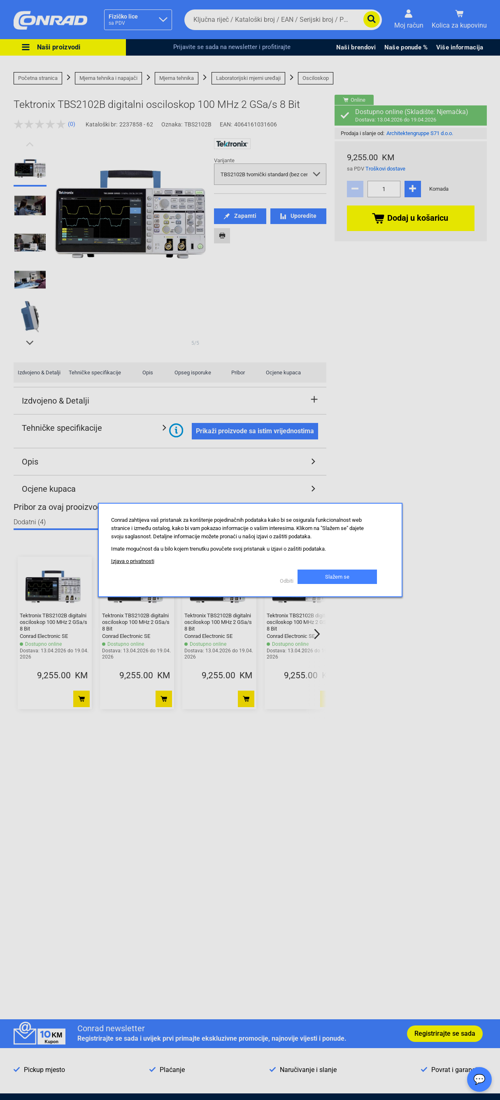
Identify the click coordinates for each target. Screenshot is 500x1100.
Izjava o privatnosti (132, 561)
